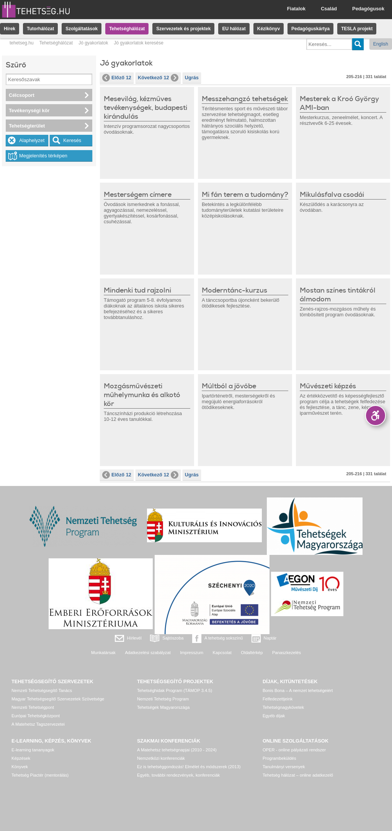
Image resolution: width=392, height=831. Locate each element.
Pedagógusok (368, 8)
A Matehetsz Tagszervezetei (38, 724)
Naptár (270, 638)
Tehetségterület (27, 126)
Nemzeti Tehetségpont (32, 707)
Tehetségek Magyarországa (163, 707)
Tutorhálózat (40, 28)
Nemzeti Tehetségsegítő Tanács (41, 690)
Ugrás (192, 77)
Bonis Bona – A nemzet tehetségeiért (298, 690)
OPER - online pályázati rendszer (294, 750)
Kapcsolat (222, 652)
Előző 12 (116, 78)
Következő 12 (158, 78)
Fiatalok (296, 8)
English (380, 44)
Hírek (9, 28)
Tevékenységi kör (29, 110)
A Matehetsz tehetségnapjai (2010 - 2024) (177, 750)
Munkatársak (103, 652)
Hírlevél (134, 638)
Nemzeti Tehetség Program (163, 699)
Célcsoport (21, 95)
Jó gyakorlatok (93, 43)
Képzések (20, 758)
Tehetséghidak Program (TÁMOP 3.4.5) (174, 690)
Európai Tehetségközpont (35, 715)
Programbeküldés (279, 758)
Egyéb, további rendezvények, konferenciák (178, 775)
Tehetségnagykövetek (283, 707)
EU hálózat (233, 28)
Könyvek (19, 766)
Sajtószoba (172, 638)
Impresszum (191, 652)
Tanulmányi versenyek (284, 766)
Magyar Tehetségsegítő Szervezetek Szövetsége (57, 699)
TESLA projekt (356, 28)
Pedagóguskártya (310, 28)
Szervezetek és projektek (183, 28)
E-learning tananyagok (32, 750)
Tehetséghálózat (127, 28)
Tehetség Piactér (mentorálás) (40, 775)
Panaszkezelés (286, 652)
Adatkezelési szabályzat (147, 652)
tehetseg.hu (22, 43)
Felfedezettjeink (277, 699)
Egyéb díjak (274, 715)
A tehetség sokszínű (223, 638)
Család (329, 8)
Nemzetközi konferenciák (161, 758)
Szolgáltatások (81, 28)
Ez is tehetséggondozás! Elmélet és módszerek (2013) (189, 766)
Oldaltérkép (252, 652)
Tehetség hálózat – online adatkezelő (298, 775)
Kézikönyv (268, 28)
